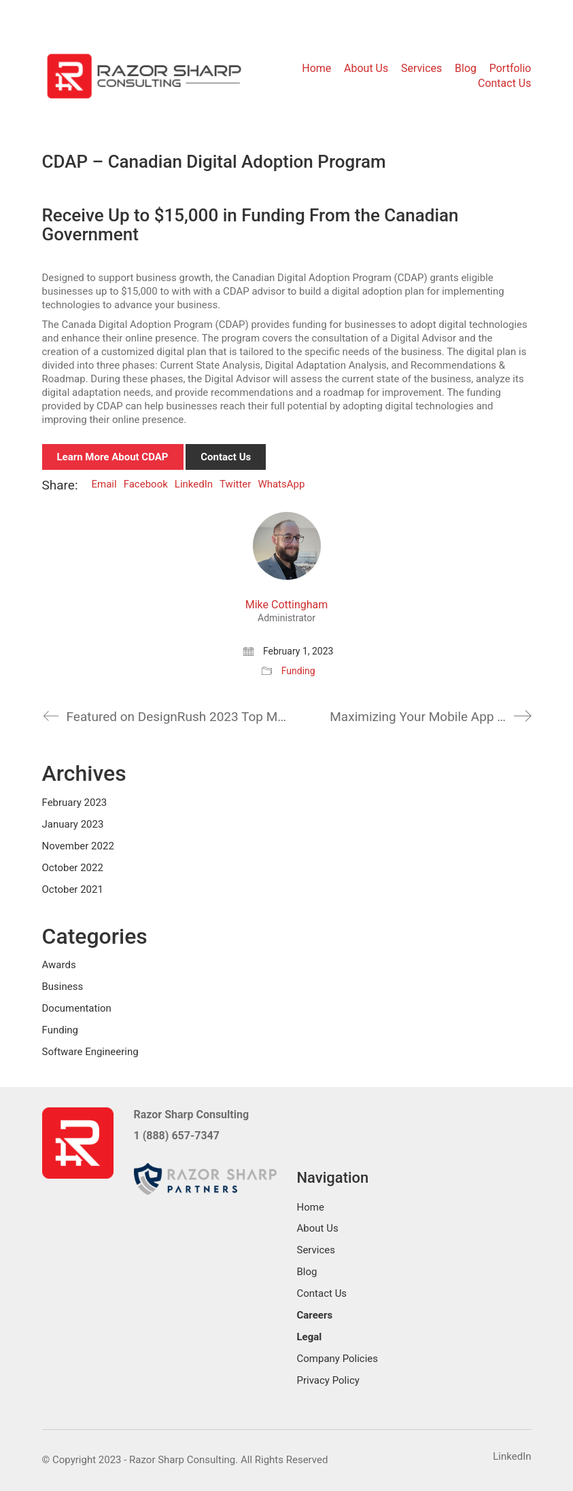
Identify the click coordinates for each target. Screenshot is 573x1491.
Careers (315, 1315)
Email (104, 484)
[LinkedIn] (512, 1457)
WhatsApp (281, 484)
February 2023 (74, 802)
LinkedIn (194, 484)
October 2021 (72, 889)
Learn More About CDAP (113, 457)
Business (63, 986)
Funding (298, 670)
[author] (287, 546)
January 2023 (73, 824)
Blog (307, 1272)
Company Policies (338, 1358)
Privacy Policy (328, 1380)
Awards (59, 965)
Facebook (146, 484)
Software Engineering (90, 1052)
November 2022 (78, 846)
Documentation (76, 1008)
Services (316, 1250)
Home (310, 1207)
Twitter (235, 484)
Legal (309, 1337)
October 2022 (72, 868)
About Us (317, 1228)
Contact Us (226, 457)
